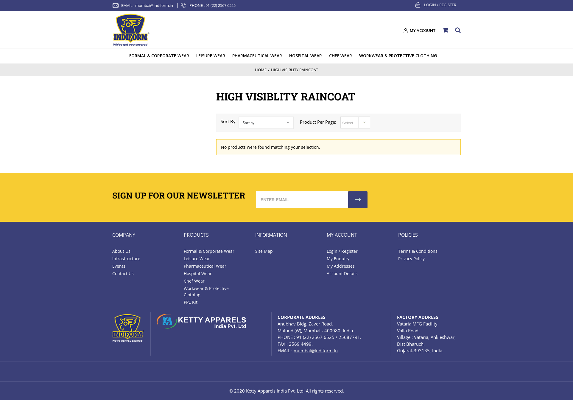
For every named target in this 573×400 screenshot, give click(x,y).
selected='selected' (355, 122)
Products (196, 235)
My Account (342, 235)
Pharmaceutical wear (205, 266)
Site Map (264, 251)
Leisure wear (197, 258)
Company (123, 235)
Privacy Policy (411, 258)
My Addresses (341, 266)
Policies (408, 235)
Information (271, 235)
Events (118, 266)
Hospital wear (198, 273)
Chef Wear (194, 281)
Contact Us (123, 273)
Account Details (342, 273)
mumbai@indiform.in (154, 5)
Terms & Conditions (417, 251)
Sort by (248, 122)
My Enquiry (338, 258)
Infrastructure (126, 258)
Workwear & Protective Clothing (206, 291)
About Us (121, 251)
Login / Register (440, 4)
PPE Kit (190, 302)
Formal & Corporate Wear (209, 251)
